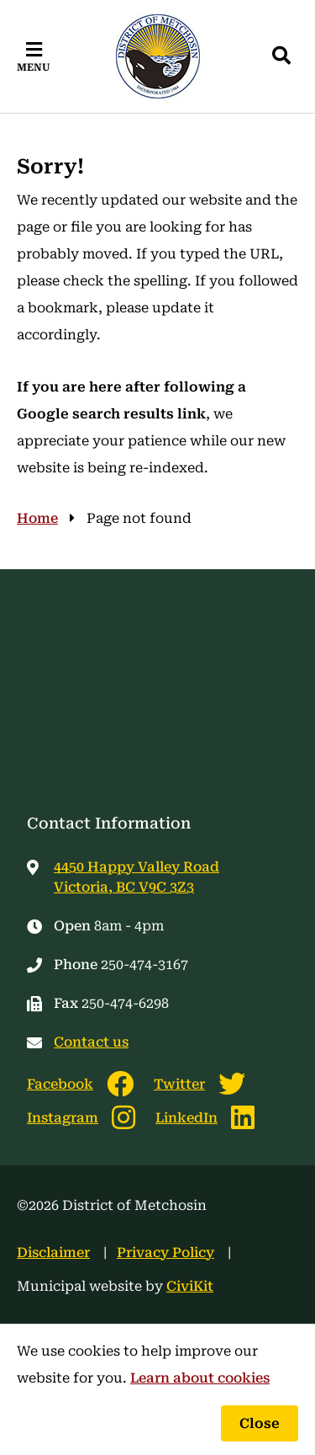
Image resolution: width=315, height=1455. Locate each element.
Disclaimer (53, 1252)
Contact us (91, 1042)
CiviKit (189, 1286)
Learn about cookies (200, 1378)
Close (259, 1423)
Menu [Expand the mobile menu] (33, 67)
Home (37, 518)
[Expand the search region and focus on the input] (281, 56)
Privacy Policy (165, 1252)
